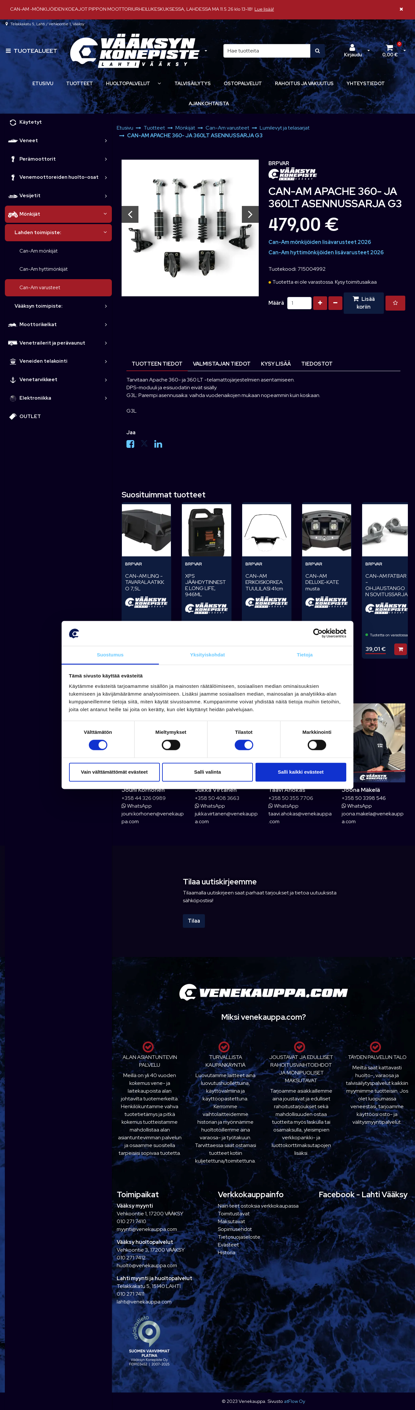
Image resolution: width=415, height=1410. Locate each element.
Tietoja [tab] (305, 654)
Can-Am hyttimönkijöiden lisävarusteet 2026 (326, 252)
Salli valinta (207, 772)
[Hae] (267, 51)
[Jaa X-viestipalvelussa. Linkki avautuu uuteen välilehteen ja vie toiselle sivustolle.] (147, 445)
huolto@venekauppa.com (147, 1265)
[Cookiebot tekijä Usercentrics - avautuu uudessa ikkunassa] (318, 633)
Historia (226, 1252)
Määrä (276, 303)
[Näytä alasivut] (159, 83)
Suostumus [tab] (110, 654)
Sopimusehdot (235, 1229)
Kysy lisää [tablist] (276, 363)
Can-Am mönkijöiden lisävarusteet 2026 (319, 242)
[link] (106, 140)
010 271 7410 (131, 1221)
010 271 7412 (131, 1257)
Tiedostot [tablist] (317, 363)
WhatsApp (137, 805)
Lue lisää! (264, 9)
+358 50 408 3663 (217, 798)
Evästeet (228, 1244)
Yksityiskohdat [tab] (207, 654)
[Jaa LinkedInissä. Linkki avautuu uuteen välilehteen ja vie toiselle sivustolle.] (160, 445)
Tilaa (194, 920)
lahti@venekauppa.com (144, 1301)
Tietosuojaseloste (239, 1237)
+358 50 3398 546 (364, 798)
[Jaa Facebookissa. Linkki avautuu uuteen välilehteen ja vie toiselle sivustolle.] (133, 445)
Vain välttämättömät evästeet (114, 772)
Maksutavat (231, 1221)
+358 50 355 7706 (290, 798)
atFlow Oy (294, 1401)
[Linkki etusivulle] (135, 51)
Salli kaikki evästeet (301, 772)
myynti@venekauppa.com (147, 1229)
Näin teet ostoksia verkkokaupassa (258, 1205)
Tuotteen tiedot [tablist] (157, 363)
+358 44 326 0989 (144, 798)
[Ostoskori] (390, 50)
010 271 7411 (130, 1294)
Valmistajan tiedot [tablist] (222, 363)
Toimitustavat (234, 1213)
